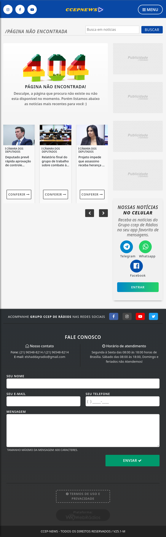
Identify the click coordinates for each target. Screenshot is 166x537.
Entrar (138, 287)
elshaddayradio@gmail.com (45, 357)
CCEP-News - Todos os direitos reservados (83, 531)
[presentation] (39, 463)
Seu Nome (15, 376)
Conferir (19, 194)
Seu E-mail (16, 394)
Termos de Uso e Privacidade (83, 496)
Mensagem (16, 412)
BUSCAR (152, 29)
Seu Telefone (98, 394)
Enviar (132, 460)
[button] (103, 213)
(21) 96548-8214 (31, 352)
